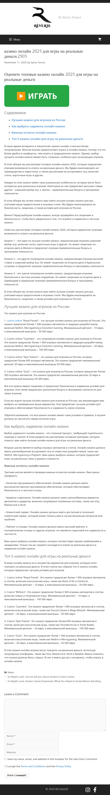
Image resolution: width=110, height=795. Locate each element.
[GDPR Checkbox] (5, 766)
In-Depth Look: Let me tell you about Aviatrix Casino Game (41, 676)
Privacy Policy (63, 766)
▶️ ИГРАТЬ (36, 96)
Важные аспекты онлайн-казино (34, 132)
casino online (14, 320)
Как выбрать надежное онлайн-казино (38, 126)
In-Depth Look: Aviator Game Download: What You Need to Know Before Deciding (54, 681)
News (11, 672)
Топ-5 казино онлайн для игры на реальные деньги (47, 139)
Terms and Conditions (33, 766)
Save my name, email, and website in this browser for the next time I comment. (52, 759)
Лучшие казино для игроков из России (38, 120)
